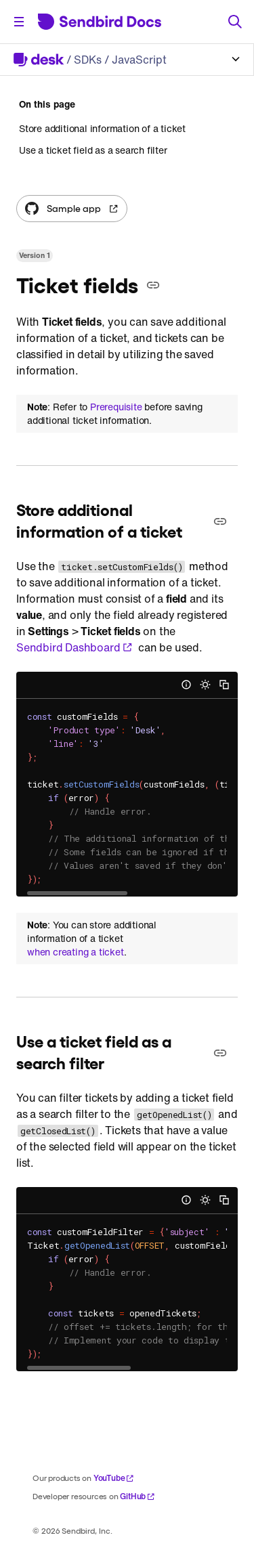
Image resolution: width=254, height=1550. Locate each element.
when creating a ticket (75, 952)
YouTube (114, 1478)
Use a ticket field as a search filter (93, 150)
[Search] (235, 21)
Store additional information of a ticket (102, 128)
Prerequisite (116, 407)
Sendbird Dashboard (74, 647)
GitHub (137, 1496)
